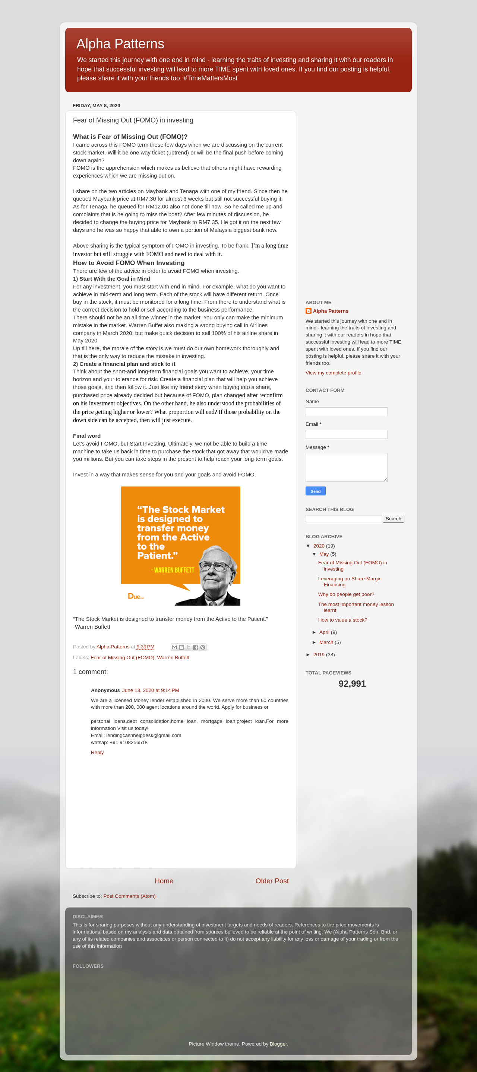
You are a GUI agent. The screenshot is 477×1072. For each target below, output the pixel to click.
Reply (97, 752)
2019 (319, 654)
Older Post (272, 881)
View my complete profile (333, 373)
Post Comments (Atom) (130, 896)
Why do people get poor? (346, 594)
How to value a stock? (342, 620)
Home (164, 881)
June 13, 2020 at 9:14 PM (150, 690)
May (324, 554)
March (327, 642)
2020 (319, 546)
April (325, 632)
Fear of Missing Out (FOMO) (122, 657)
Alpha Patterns (120, 43)
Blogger (278, 1044)
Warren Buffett (173, 657)
